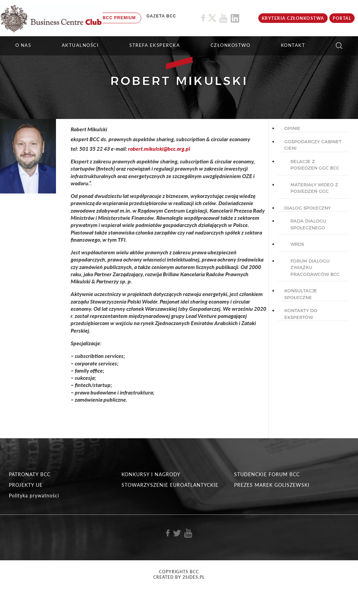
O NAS (23, 45)
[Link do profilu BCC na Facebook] (203, 18)
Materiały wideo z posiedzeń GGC (314, 188)
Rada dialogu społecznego (308, 224)
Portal (342, 18)
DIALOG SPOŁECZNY (307, 208)
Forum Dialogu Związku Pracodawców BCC (315, 267)
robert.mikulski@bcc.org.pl (159, 148)
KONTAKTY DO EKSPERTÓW (300, 314)
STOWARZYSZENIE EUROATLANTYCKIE (169, 485)
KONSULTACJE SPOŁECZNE (300, 294)
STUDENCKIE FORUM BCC (267, 474)
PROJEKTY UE (26, 485)
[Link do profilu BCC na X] (212, 18)
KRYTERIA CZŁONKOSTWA (293, 18)
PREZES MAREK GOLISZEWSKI (272, 485)
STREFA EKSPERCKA (154, 45)
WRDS (297, 244)
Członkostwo (230, 45)
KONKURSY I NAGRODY (151, 474)
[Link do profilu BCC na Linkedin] (235, 18)
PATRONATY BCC (30, 474)
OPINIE (292, 128)
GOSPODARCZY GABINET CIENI (313, 145)
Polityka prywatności (34, 495)
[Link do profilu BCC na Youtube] (223, 18)
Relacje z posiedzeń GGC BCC (314, 165)
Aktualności (80, 45)
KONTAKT (293, 45)
